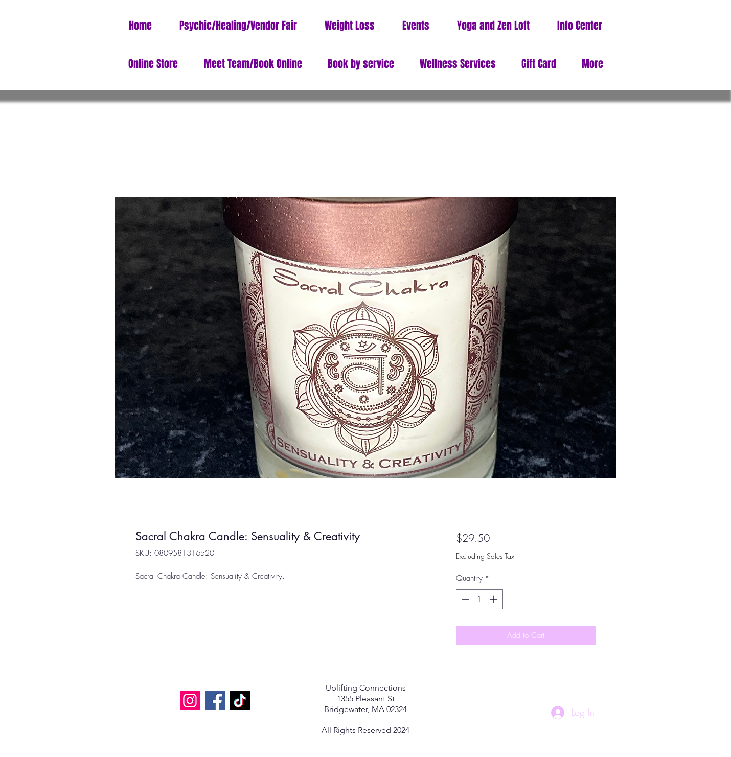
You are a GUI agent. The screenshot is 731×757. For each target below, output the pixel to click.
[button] (579, 26)
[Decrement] (464, 599)
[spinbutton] (479, 599)
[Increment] (494, 599)
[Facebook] (215, 700)
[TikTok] (240, 700)
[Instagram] (190, 700)
